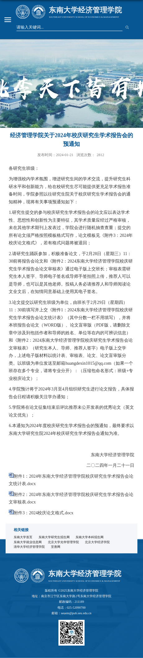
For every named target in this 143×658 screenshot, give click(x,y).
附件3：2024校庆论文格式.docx (43, 513)
